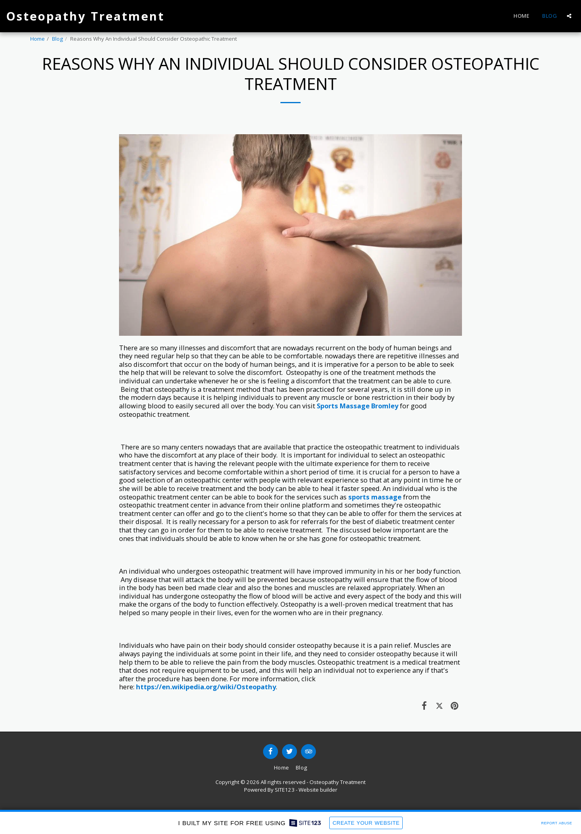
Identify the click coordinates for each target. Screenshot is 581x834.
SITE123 (285, 789)
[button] (569, 16)
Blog (57, 38)
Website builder (318, 789)
